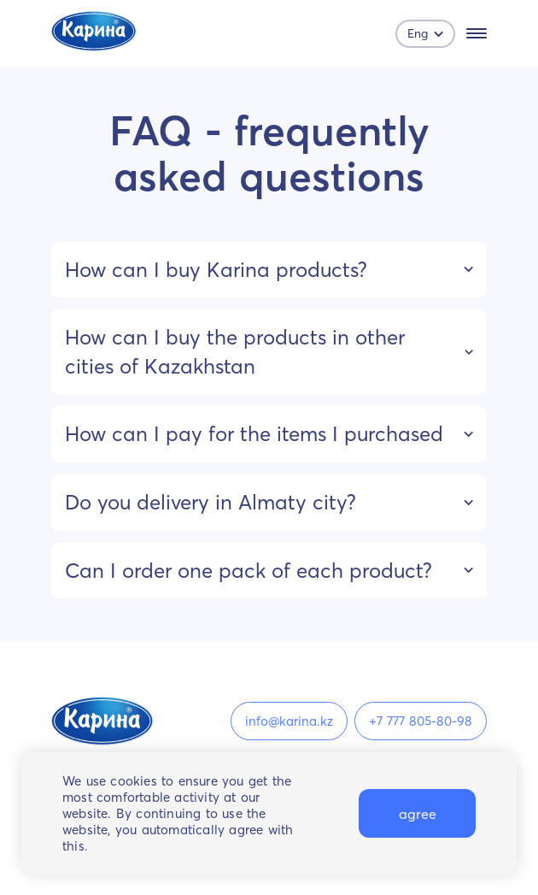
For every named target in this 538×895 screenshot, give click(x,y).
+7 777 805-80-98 (420, 721)
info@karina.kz (289, 721)
